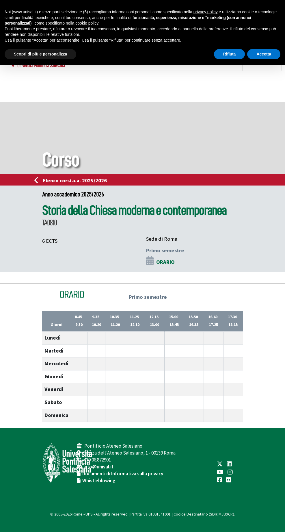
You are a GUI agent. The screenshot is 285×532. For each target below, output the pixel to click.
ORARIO (165, 262)
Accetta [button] (263, 54)
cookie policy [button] (86, 23)
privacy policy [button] (205, 12)
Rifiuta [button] (229, 54)
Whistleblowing (99, 480)
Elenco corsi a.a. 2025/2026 (72, 180)
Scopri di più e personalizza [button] (40, 54)
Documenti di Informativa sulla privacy (122, 473)
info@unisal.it (98, 467)
